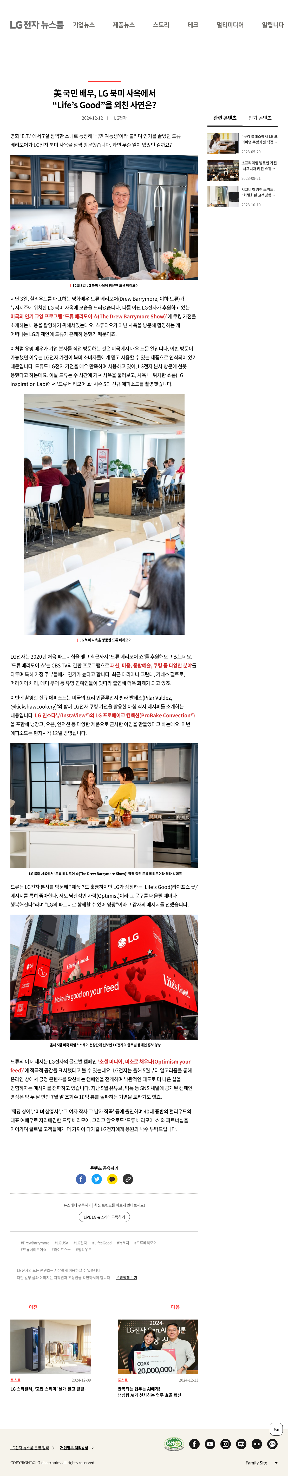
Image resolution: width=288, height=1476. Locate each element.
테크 (192, 25)
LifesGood (103, 1242)
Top (276, 1429)
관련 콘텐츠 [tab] (228, 117)
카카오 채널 (272, 1444)
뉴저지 (124, 1242)
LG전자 (81, 1242)
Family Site (261, 1462)
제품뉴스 (124, 25)
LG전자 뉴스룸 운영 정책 (29, 1447)
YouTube (210, 1444)
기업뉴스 (84, 25)
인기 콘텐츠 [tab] (260, 117)
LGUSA (62, 1242)
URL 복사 (128, 1179)
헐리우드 (84, 1249)
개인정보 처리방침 (74, 1447)
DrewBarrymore (36, 1242)
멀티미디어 (230, 25)
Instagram (225, 1444)
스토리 (161, 25)
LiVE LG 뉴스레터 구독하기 (104, 1216)
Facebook (194, 1444)
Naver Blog (241, 1444)
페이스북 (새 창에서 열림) (81, 1179)
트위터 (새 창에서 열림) (96, 1179)
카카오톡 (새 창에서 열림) (112, 1179)
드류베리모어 (146, 1242)
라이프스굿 (62, 1249)
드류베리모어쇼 (35, 1249)
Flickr (257, 1444)
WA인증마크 (174, 1444)
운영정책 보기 (126, 1277)
